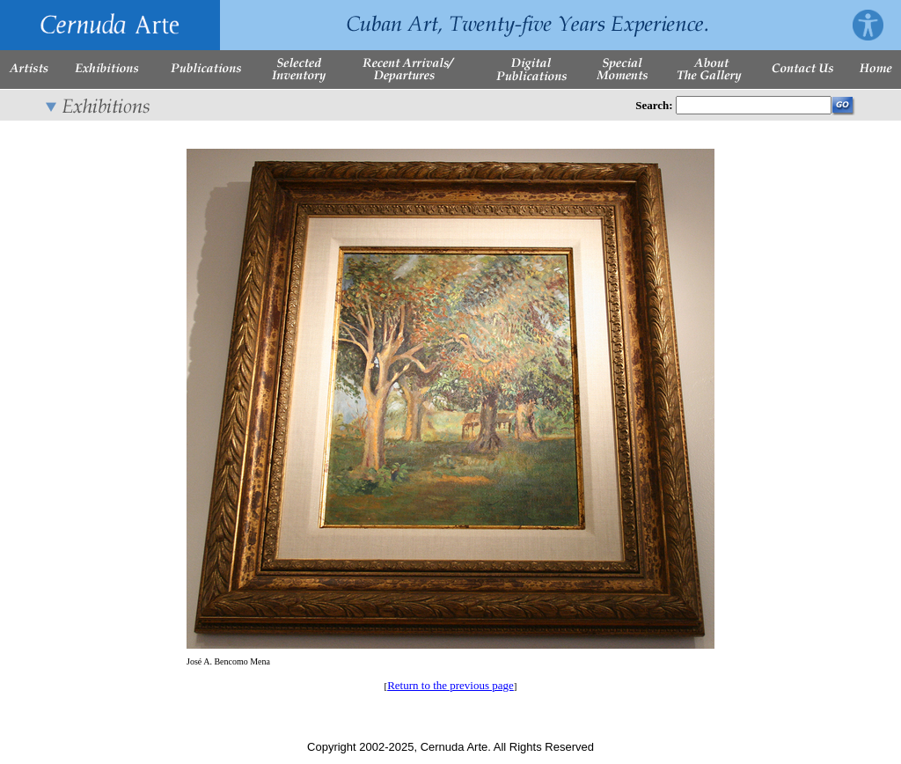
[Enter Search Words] (753, 105)
